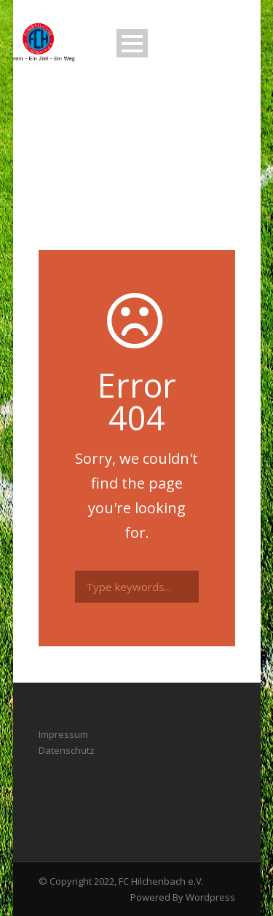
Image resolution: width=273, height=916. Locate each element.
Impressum (63, 734)
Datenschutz (67, 750)
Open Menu (132, 43)
